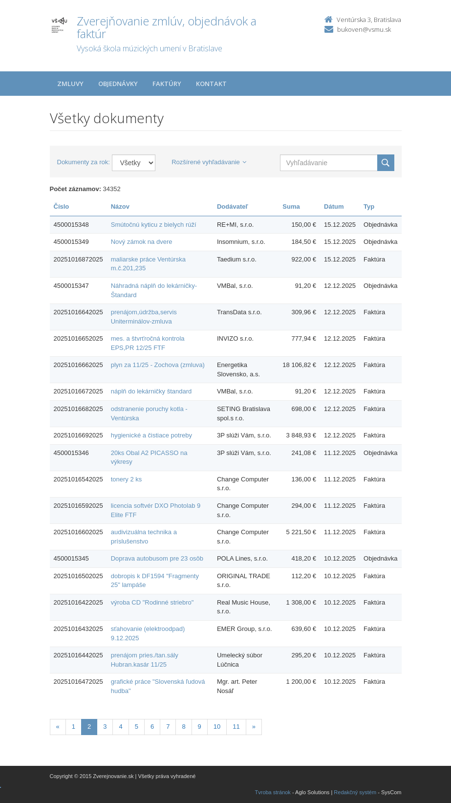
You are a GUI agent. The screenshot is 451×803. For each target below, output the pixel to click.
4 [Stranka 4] (120, 726)
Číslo (61, 206)
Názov (120, 206)
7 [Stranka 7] (168, 726)
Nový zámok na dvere (141, 241)
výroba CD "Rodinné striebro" (152, 602)
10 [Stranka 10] (217, 726)
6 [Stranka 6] (152, 726)
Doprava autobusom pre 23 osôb (157, 558)
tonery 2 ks (126, 479)
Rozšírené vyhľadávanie (209, 162)
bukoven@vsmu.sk (364, 29)
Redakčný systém (355, 792)
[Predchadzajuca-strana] (58, 727)
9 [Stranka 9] (199, 726)
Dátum (334, 206)
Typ (369, 206)
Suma (291, 206)
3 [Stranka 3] (105, 726)
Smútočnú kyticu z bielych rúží (153, 224)
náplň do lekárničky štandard (151, 391)
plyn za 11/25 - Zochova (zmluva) (158, 365)
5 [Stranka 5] (136, 726)
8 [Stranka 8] (183, 726)
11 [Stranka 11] (236, 726)
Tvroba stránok (273, 792)
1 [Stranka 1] (73, 726)
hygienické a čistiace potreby (151, 435)
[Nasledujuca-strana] (254, 727)
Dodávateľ (232, 206)
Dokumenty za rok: (83, 162)
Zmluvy (70, 83)
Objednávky (118, 83)
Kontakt (211, 83)
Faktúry (166, 83)
